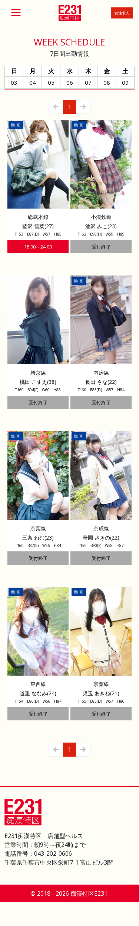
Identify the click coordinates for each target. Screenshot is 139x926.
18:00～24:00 (38, 246)
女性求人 (122, 13)
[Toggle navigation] (16, 13)
